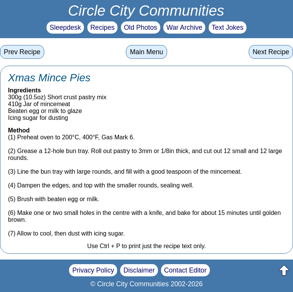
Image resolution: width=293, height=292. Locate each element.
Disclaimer (139, 270)
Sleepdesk (65, 27)
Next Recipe (271, 52)
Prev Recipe (22, 52)
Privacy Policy (93, 270)
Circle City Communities (146, 10)
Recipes (102, 27)
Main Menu (146, 52)
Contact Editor (185, 270)
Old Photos (140, 27)
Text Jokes (227, 27)
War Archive (184, 27)
